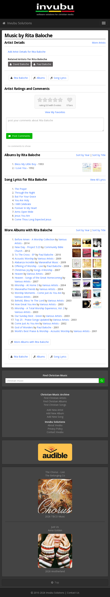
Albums (41, 77)
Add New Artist (55, 409)
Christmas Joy (22, 270)
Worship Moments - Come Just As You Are (38, 292)
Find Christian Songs (55, 404)
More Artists (99, 42)
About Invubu (55, 425)
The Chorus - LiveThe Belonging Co (55, 473)
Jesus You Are (22, 215)
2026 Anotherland (55, 571)
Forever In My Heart (26, 208)
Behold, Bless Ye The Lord (29, 300)
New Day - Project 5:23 (27, 247)
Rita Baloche (21, 77)
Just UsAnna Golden (55, 528)
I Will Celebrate (23, 204)
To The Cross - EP (25, 254)
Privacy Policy (55, 428)
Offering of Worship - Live (29, 266)
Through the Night (25, 192)
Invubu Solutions (17, 23)
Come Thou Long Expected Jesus (33, 219)
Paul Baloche (42, 64)
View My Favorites (55, 112)
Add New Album (55, 413)
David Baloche (19, 64)
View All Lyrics (98, 179)
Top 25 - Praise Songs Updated (32, 319)
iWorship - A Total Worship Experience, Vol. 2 (39, 308)
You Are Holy (22, 200)
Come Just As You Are (27, 323)
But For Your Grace (25, 196)
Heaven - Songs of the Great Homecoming (38, 277)
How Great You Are (25, 304)
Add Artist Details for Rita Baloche (27, 51)
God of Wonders (24, 327)
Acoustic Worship (24, 258)
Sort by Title (99, 155)
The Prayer (21, 188)
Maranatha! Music (48, 262)
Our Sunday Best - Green (28, 316)
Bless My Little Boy (25, 164)
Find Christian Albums (55, 401)
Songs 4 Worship (43, 270)
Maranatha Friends (25, 289)
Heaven (19, 273)
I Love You (20, 168)
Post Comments (19, 136)
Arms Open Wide (24, 211)
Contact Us (73, 592)
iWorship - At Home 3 (26, 285)
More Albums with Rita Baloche (31, 342)
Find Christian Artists (55, 398)
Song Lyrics (60, 77)
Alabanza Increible (25, 262)
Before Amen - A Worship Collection (35, 239)
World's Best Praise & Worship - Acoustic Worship (42, 331)
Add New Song (55, 416)
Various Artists (46, 258)
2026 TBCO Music (55, 516)
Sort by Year (83, 155)
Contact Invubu (55, 432)
